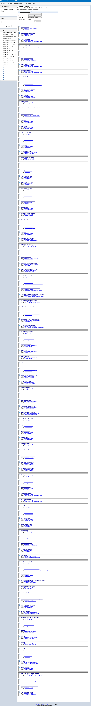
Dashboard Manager (25, 27)
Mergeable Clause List (25, 611)
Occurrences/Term (24, 368)
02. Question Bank (24, 536)
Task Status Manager (25, 667)
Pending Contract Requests (26, 163)
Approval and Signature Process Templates (30, 673)
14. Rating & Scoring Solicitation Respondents (30, 194)
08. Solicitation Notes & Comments (28, 201)
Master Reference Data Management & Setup (33, 41)
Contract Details (28, 134)
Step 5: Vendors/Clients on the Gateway (32, 302)
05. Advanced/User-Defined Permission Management (32, 599)
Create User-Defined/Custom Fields (28, 89)
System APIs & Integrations (29, 618)
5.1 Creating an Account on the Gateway (29, 300)
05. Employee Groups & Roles (27, 58)
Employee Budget (24, 530)
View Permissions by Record (27, 692)
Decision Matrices (28, 563)
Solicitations (27, 172)
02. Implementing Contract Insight (30, 345)
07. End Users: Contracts (28, 133)
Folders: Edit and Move (25, 511)
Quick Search (27, 265)
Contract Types (24, 350)
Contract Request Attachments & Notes (29, 269)
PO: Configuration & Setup (30, 333)
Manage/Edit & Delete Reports (27, 313)
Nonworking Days (24, 437)
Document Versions (25, 226)
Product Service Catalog (26, 487)
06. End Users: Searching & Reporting (31, 258)
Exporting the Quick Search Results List (29, 263)
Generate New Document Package (28, 412)
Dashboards (27, 29)
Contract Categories (25, 356)
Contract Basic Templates (30, 228)
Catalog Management (29, 626)
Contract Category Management (27, 64)
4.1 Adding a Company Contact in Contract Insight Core (32, 294)
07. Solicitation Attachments (26, 176)
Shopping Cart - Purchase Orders (28, 623)
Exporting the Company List (26, 275)
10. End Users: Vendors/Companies (30, 152)
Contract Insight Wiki (45, 704)
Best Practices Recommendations (28, 33)
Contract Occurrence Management (28, 83)
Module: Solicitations (28, 171)
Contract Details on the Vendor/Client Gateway (34, 284)
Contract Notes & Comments (27, 138)
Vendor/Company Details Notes (27, 157)
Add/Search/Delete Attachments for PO (29, 375)
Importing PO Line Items (26, 381)
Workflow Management (29, 458)
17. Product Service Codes (26, 549)
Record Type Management (26, 70)
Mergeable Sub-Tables (25, 387)
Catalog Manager (28, 476)
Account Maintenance (29, 103)
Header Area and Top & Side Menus (31, 663)
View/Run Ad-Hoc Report (26, 592)
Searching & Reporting (29, 128)
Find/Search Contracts (29, 259)
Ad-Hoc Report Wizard (29, 594)
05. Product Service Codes (26, 543)
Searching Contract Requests (30, 165)
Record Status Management (26, 76)
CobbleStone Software (37, 704)
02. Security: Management (26, 51)
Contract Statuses (24, 362)
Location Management (25, 39)
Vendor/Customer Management (31, 545)
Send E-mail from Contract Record (28, 418)
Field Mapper (23, 120)
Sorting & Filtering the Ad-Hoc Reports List (30, 319)
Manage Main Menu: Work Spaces (28, 586)
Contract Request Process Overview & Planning (31, 107)
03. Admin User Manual (28, 34)
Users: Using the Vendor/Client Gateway (32, 557)
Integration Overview (29, 619)
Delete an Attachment (25, 518)
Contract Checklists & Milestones (28, 132)
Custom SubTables (25, 101)
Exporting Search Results (26, 257)
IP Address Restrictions (26, 443)
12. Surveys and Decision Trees (30, 538)
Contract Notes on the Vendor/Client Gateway (30, 288)
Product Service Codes (25, 555)
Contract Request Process (30, 109)
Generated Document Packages (31, 414)
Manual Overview (28, 35)
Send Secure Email (25, 574)
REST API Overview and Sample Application (30, 617)
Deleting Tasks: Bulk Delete (26, 524)
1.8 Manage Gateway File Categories (28, 679)
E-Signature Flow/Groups (29, 408)
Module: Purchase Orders (29, 332)
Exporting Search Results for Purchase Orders (30, 337)
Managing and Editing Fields (27, 250)
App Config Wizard (28, 234)
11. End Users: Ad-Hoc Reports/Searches (31, 115)
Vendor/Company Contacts (26, 151)
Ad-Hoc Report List (28, 308)
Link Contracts (24, 145)
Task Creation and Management (27, 462)
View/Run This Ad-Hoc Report (27, 114)
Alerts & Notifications (29, 688)
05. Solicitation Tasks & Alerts (27, 182)
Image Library (23, 232)
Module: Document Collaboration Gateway (32, 569)
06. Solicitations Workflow (26, 188)
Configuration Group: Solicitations (28, 244)
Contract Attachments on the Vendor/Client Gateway (31, 281)
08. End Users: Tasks (28, 525)
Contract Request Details (29, 271)
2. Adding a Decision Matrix (26, 561)
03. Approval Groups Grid (26, 400)
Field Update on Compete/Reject (27, 468)
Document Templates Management (30, 388)
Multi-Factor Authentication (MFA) (28, 605)
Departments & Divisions (26, 344)
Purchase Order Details (29, 377)
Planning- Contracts (28, 346)
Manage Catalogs (24, 480)
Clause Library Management (26, 219)
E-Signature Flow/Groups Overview (28, 406)
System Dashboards (25, 449)
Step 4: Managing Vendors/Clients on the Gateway (34, 296)
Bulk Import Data (24, 207)
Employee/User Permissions (30, 97)
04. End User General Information (30, 662)
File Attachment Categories (26, 493)
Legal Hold (23, 505)
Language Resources (25, 424)
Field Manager (27, 91)
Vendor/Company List (29, 277)
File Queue (23, 661)
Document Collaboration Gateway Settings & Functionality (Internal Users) (39, 570)
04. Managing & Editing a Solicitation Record (30, 170)
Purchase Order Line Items (30, 383)
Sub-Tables (27, 389)
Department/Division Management (28, 45)
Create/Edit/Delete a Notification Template (29, 686)
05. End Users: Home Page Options (30, 28)
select (15, 11)
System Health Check (25, 431)
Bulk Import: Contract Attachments (28, 213)
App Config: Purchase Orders (27, 331)
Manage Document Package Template (32, 613)
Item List (22, 474)
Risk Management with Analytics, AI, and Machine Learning (33, 580)
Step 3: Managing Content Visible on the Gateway (34, 327)
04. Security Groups (25, 95)
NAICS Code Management (26, 499)
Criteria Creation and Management (28, 456)
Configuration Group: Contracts (27, 238)
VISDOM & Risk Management (30, 582)
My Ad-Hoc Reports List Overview (28, 306)
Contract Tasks (28, 526)
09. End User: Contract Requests (30, 270)
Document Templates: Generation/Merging (32, 413)
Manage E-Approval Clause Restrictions (29, 567)
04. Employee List (24, 393)
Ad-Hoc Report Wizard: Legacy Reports (32, 116)
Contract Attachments (29, 514)
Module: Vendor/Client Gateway (30, 295)
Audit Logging (24, 126)
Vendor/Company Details (29, 153)
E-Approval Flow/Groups (29, 402)
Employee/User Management (30, 60)
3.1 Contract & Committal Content (28, 325)
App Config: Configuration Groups (31, 240)
